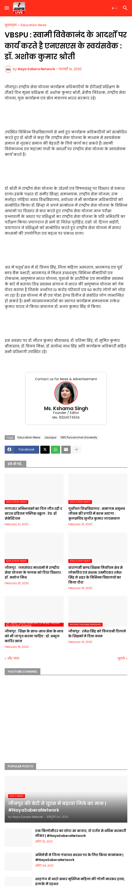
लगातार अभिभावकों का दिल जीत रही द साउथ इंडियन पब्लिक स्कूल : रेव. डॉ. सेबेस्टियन (33, 513)
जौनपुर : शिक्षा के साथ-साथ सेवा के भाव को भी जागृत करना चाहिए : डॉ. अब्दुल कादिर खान (34, 636)
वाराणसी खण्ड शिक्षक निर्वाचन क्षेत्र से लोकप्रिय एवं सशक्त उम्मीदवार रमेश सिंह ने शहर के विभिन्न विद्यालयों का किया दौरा (95, 575)
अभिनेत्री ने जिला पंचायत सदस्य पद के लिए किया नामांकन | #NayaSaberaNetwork (79, 857)
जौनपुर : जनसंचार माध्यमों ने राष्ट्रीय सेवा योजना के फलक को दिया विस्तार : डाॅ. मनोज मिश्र (34, 572)
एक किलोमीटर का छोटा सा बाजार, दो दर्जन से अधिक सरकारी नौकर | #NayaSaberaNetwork (80, 833)
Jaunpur (50, 437)
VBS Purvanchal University (78, 437)
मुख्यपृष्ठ (11, 25)
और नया (13, 658)
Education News (33, 25)
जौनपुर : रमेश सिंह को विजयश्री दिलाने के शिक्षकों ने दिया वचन (97, 633)
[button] (6, 8)
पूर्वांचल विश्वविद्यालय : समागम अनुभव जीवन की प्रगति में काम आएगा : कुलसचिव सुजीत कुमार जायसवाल (96, 513)
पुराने (121, 658)
